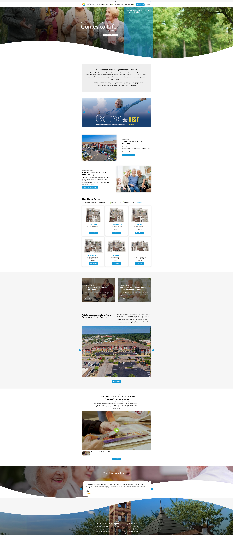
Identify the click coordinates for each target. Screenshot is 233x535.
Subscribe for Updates (144, 1)
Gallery (125, 4)
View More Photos (116, 381)
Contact (148, 4)
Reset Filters (139, 202)
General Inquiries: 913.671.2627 (117, 1)
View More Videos (116, 458)
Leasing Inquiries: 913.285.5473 (131, 1)
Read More (87, 298)
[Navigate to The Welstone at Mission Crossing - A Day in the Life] (116, 453)
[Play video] (116, 430)
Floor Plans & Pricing (118, 4)
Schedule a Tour (140, 4)
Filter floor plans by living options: (89, 202)
